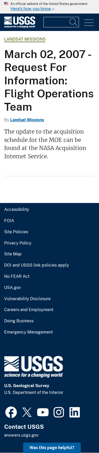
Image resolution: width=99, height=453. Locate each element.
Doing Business (19, 321)
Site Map (13, 254)
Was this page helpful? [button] (52, 447)
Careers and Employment (28, 309)
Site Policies (16, 232)
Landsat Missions (25, 39)
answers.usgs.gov (21, 435)
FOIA (9, 220)
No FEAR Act (16, 276)
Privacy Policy (18, 243)
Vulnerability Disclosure (27, 299)
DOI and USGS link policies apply (36, 265)
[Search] (74, 22)
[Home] (19, 26)
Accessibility (16, 209)
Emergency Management (28, 332)
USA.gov (12, 287)
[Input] (61, 22)
